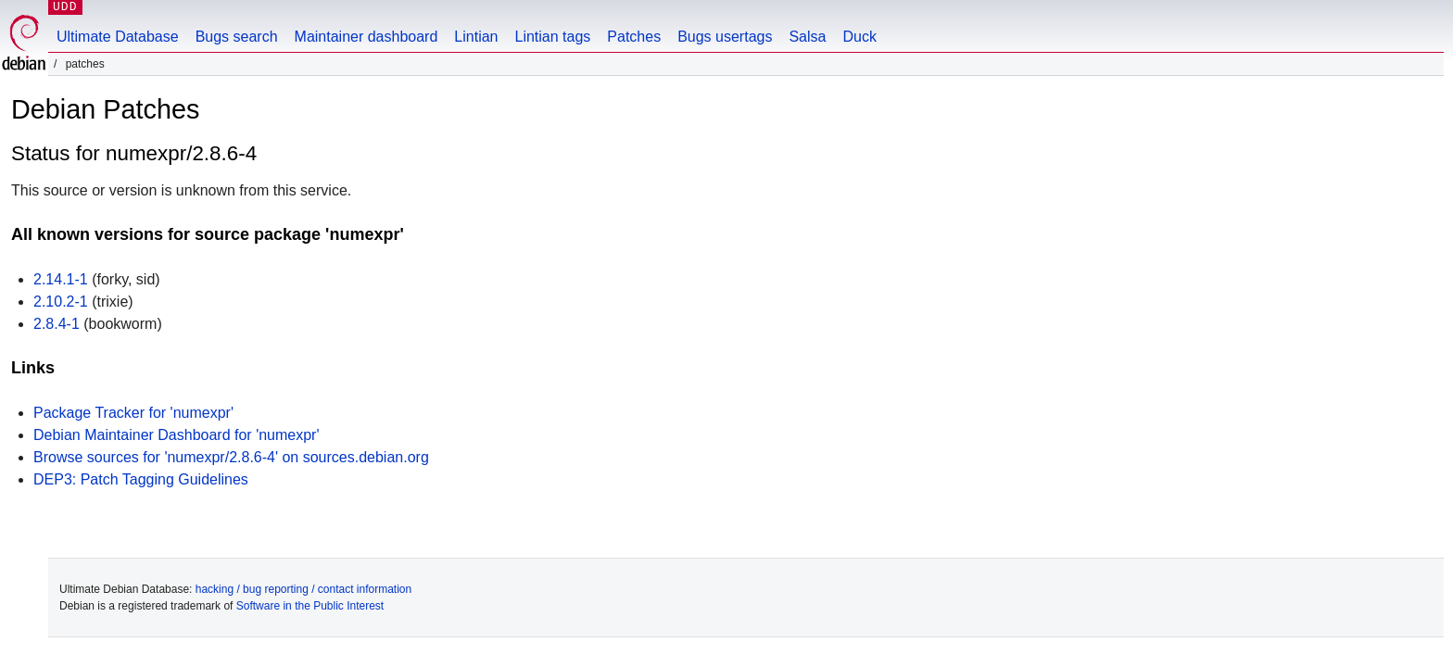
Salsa (807, 36)
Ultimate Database (118, 36)
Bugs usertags (724, 36)
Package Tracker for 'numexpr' (133, 413)
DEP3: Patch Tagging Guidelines (140, 479)
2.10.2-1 (60, 301)
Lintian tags (552, 36)
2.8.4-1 (56, 324)
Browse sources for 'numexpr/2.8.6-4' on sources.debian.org (231, 457)
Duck (859, 36)
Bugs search (237, 36)
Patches (634, 36)
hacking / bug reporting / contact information (303, 589)
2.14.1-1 (60, 279)
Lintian (476, 36)
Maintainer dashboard (366, 36)
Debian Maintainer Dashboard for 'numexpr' (176, 435)
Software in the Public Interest (310, 605)
